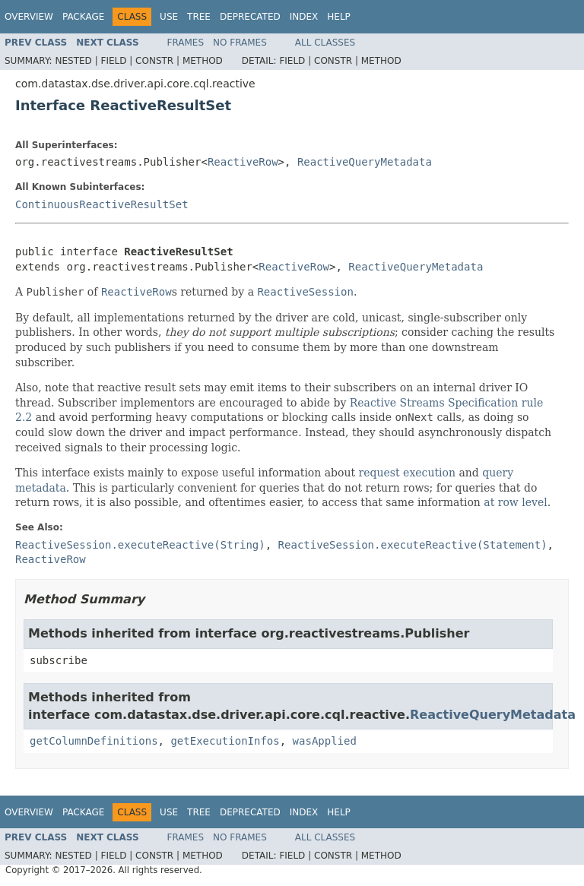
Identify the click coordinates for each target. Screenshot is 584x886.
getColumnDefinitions (94, 741)
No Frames (240, 42)
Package (83, 16)
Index (304, 16)
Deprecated (250, 16)
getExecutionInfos (224, 741)
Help (339, 16)
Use (169, 16)
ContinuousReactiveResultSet (102, 204)
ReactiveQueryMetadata (364, 162)
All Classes (325, 42)
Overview (29, 16)
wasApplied (325, 741)
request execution (407, 473)
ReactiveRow (243, 162)
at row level (515, 502)
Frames (186, 42)
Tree (199, 16)
